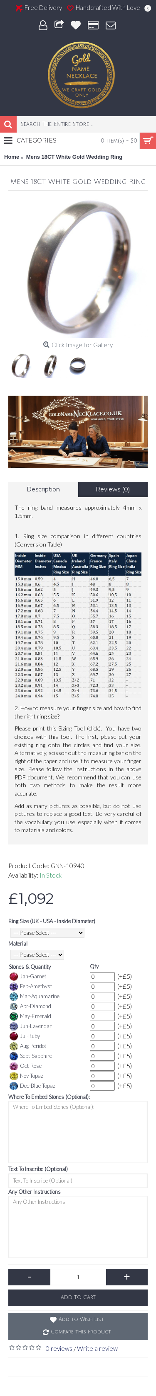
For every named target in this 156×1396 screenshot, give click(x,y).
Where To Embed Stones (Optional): (49, 1097)
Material (17, 943)
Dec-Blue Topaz (32, 1086)
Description (43, 489)
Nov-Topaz (26, 1076)
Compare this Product (81, 1332)
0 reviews (59, 1348)
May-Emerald (30, 1016)
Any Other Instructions (34, 1191)
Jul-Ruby (25, 1036)
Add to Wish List (81, 1319)
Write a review (97, 1348)
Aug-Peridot (28, 1046)
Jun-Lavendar (31, 1026)
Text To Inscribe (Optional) (38, 1169)
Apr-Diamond (30, 1006)
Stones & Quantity (30, 966)
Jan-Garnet (28, 977)
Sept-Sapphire (31, 1056)
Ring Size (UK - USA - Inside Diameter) (51, 921)
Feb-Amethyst (31, 986)
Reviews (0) (113, 489)
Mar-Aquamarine (34, 996)
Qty (94, 966)
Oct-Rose (26, 1066)
